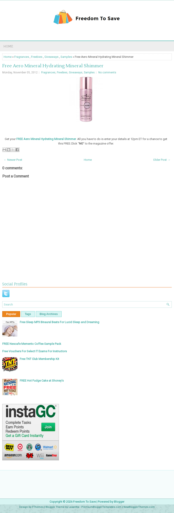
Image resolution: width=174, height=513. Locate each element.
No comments (107, 72)
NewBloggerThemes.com (139, 507)
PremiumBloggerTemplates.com (101, 507)
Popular (11, 314)
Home (8, 46)
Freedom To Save (84, 501)
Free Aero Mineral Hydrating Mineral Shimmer (53, 66)
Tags (28, 314)
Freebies (36, 56)
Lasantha (74, 507)
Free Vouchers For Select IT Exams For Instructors (34, 351)
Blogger (119, 501)
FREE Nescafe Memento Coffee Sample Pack (31, 343)
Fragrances (21, 56)
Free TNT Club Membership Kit (39, 359)
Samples (66, 56)
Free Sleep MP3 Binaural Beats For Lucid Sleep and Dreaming (59, 322)
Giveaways (51, 56)
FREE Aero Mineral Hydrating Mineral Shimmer (46, 139)
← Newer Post (13, 159)
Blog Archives (49, 314)
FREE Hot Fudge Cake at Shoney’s (42, 380)
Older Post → (161, 159)
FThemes (38, 507)
